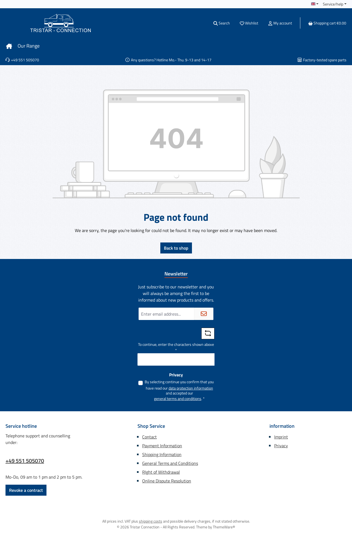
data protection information (191, 388)
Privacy (281, 445)
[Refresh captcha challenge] (208, 333)
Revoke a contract (26, 490)
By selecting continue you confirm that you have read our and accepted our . (179, 390)
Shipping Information (162, 454)
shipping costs (150, 521)
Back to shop (176, 248)
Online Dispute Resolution (166, 481)
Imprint (281, 437)
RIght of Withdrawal (161, 472)
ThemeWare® (224, 527)
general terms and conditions (177, 398)
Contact (149, 437)
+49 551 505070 (25, 461)
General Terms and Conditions (170, 463)
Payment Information (162, 445)
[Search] (221, 23)
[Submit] (203, 314)
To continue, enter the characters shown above (176, 347)
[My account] (280, 23)
